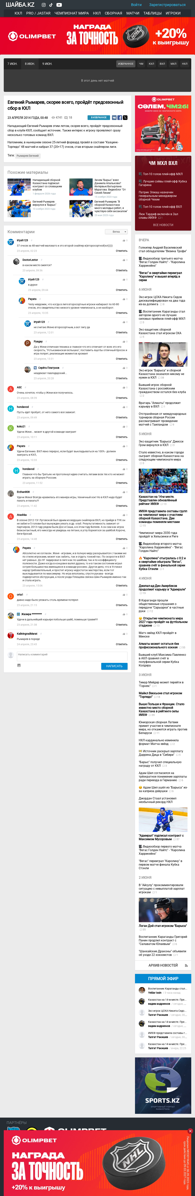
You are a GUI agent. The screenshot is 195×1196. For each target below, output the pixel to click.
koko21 (21, 426)
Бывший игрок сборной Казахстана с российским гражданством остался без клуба (162, 388)
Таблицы (152, 13)
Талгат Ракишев (158, 1015)
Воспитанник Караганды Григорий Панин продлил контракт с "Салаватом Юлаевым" (163, 940)
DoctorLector (30, 260)
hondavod (23, 407)
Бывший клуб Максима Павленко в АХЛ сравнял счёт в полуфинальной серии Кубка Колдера (162, 660)
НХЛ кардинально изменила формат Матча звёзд (159, 742)
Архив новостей (163, 965)
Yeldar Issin (154, 992)
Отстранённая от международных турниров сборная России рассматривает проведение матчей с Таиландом (162, 419)
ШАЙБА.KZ (20, 5)
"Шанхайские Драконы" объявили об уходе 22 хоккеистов (162, 953)
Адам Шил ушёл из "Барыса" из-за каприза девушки (163, 789)
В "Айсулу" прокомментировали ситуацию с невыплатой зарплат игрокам (162, 888)
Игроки (173, 13)
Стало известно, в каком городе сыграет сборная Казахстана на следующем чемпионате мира (161, 456)
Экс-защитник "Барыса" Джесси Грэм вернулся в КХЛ (161, 443)
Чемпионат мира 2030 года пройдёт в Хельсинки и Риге (158, 534)
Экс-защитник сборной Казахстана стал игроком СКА (160, 331)
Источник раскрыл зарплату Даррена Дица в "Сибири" (161, 753)
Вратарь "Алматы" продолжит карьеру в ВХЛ (160, 404)
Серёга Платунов (48, 368)
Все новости (163, 225)
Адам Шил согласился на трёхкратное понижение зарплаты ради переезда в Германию (163, 776)
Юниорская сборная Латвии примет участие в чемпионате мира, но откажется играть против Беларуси (163, 727)
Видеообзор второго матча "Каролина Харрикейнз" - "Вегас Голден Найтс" (161, 547)
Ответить (122, 251)
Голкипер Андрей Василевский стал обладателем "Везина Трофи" (163, 249)
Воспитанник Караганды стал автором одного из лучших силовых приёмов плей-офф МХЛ (162, 315)
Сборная (113, 13)
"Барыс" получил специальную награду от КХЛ (160, 763)
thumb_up (124, 240)
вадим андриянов (159, 1004)
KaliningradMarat (27, 633)
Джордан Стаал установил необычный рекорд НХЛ (157, 800)
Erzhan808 (23, 492)
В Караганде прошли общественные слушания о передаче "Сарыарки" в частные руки (161, 606)
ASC (19, 387)
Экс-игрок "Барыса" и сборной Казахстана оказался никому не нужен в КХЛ (161, 374)
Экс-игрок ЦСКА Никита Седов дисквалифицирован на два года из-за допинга (162, 300)
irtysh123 (22, 240)
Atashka (22, 515)
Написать (114, 666)
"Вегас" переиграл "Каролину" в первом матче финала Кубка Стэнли (160, 864)
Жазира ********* (31, 614)
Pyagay (38, 341)
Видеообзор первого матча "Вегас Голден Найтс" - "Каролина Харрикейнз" (162, 850)
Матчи (132, 13)
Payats (32, 299)
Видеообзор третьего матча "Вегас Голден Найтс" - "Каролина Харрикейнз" (162, 262)
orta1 (20, 594)
